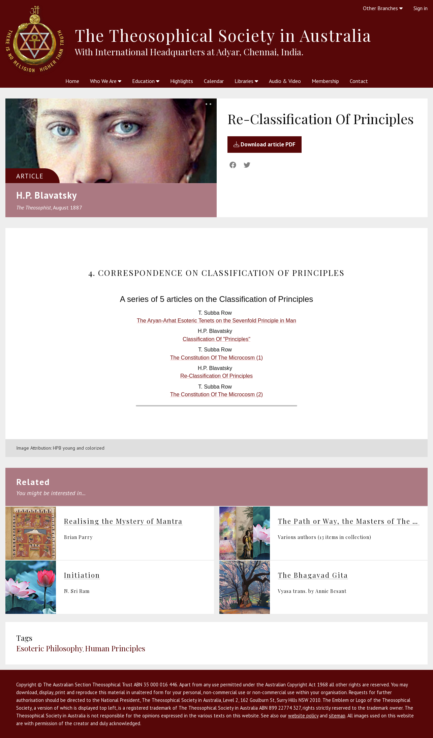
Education (145, 81)
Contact (359, 81)
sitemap (337, 715)
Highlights (181, 81)
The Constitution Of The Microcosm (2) (216, 394)
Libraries (246, 81)
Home (72, 81)
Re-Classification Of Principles (216, 376)
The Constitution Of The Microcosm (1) (216, 358)
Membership (325, 81)
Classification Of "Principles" (216, 339)
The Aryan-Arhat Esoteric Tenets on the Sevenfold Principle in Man (216, 320)
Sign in (420, 8)
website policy (303, 715)
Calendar (214, 81)
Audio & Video (285, 81)
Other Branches (383, 8)
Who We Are (105, 81)
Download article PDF (265, 144)
